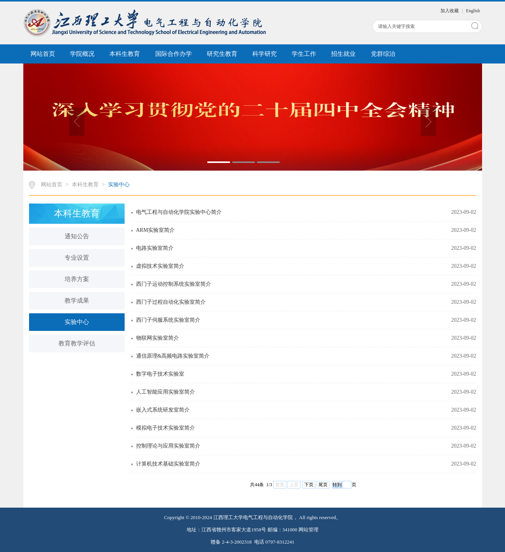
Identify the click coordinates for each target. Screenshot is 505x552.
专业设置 (77, 257)
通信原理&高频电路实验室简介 (173, 356)
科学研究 (264, 53)
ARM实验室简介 (155, 230)
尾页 (323, 484)
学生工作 (304, 53)
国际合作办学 (173, 53)
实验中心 (119, 184)
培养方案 (77, 279)
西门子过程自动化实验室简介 (171, 302)
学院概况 (82, 53)
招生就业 (343, 53)
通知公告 (77, 236)
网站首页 (43, 53)
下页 (308, 484)
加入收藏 (450, 10)
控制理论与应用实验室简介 (168, 446)
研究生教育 (222, 53)
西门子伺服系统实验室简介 (168, 320)
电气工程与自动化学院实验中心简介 (179, 212)
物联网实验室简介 (157, 338)
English (473, 10)
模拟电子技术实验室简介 (165, 428)
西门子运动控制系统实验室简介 (173, 284)
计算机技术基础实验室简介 (168, 464)
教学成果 (77, 300)
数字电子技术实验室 (160, 374)
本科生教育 (124, 53)
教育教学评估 (76, 343)
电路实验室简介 (155, 248)
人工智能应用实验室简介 (165, 392)
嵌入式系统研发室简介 (163, 410)
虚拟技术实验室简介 (160, 266)
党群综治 (383, 53)
